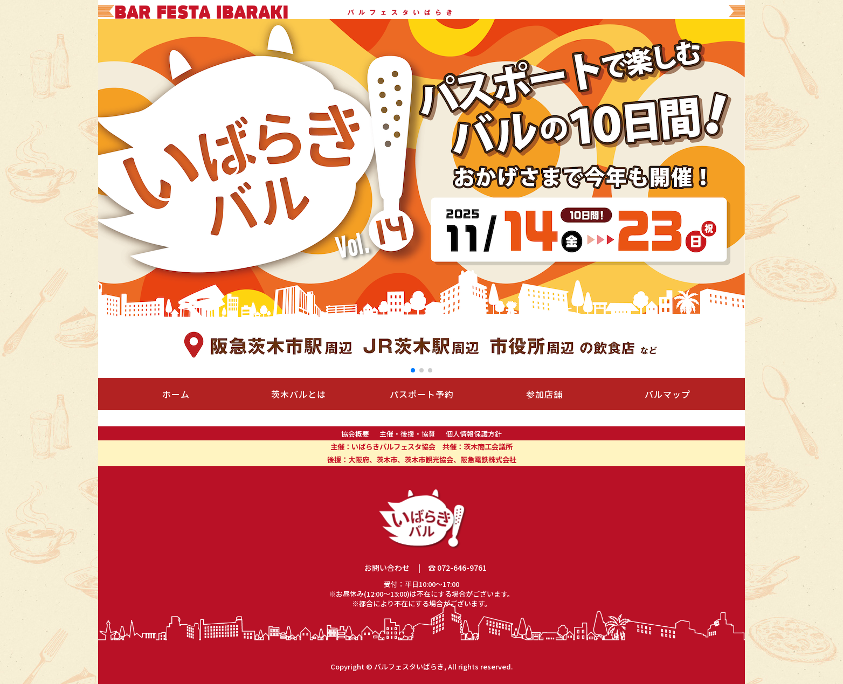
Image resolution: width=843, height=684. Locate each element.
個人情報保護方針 (474, 434)
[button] (413, 370)
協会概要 (355, 434)
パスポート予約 (422, 394)
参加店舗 (544, 394)
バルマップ (667, 394)
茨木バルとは (298, 394)
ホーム (176, 394)
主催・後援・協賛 (407, 434)
